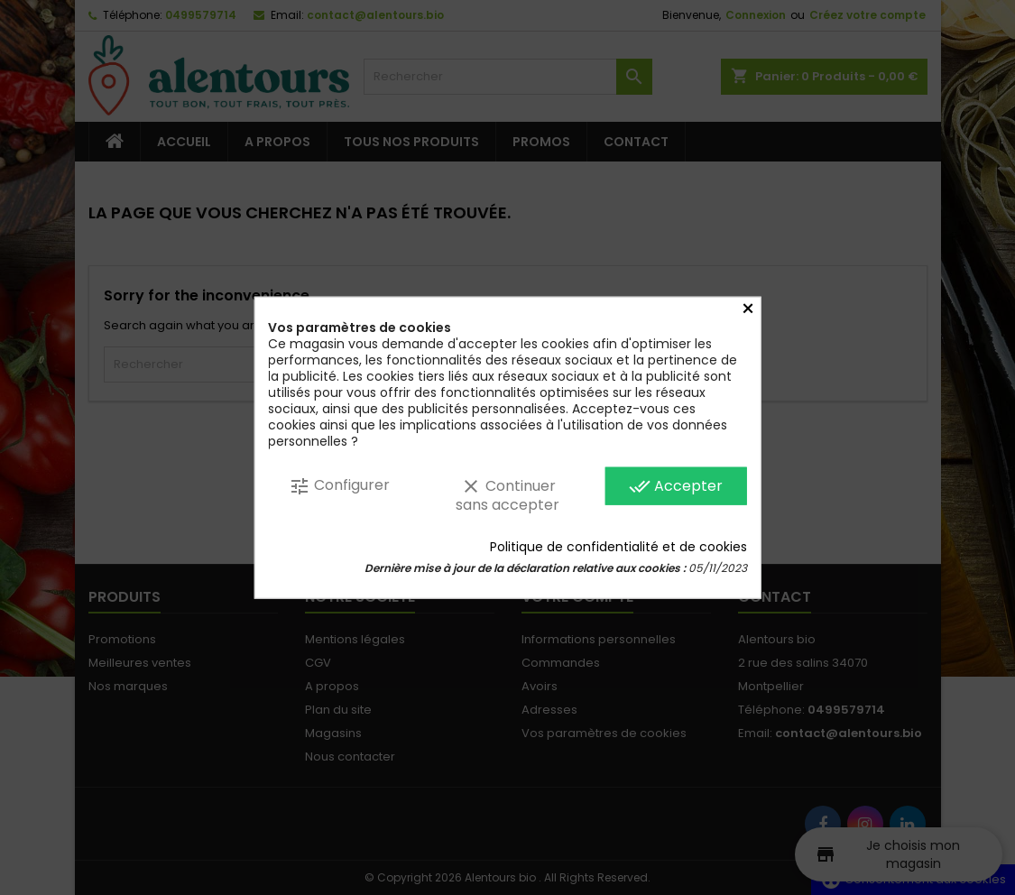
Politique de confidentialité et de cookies (618, 546)
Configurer (339, 486)
